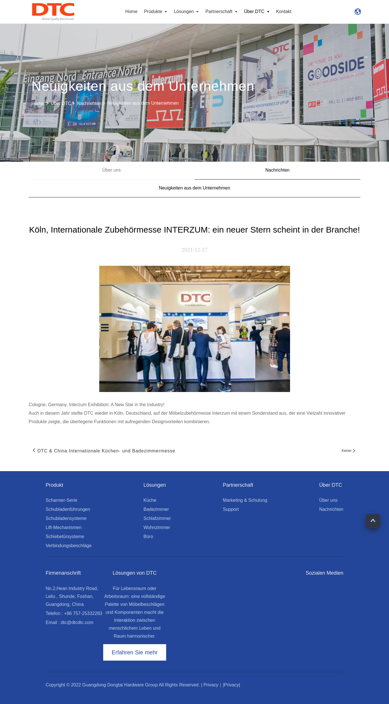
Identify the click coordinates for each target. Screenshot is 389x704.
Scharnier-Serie (61, 500)
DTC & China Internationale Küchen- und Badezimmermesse (106, 450)
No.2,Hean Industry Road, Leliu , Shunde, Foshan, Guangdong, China (72, 596)
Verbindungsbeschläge (69, 545)
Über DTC (257, 11)
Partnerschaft (222, 11)
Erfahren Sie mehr (135, 652)
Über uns (111, 170)
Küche (149, 500)
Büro (148, 536)
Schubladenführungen (68, 509)
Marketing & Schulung (245, 500)
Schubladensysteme (66, 518)
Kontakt (283, 11)
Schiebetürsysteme (65, 536)
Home (131, 11)
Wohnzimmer (156, 527)
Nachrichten (91, 103)
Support (231, 509)
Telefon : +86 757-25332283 (74, 613)
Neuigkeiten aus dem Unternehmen (143, 103)
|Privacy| (231, 684)
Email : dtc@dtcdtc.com (69, 622)
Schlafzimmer (157, 518)
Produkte (156, 11)
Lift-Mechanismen (63, 527)
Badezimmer (156, 509)
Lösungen (187, 11)
